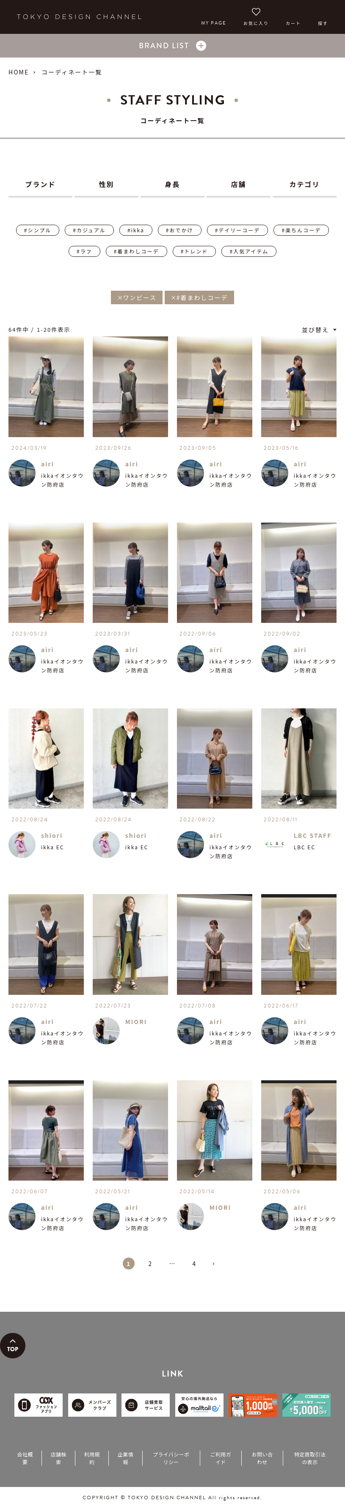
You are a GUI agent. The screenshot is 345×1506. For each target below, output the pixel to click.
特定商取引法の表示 (310, 1458)
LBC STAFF (313, 835)
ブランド (40, 184)
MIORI (136, 1021)
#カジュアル (89, 230)
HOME (18, 72)
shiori (52, 835)
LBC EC (304, 847)
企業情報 (125, 1458)
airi (47, 464)
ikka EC (52, 847)
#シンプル (37, 230)
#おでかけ (179, 230)
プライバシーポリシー (171, 1458)
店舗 (238, 184)
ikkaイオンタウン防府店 (62, 480)
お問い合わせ (262, 1458)
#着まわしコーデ (136, 251)
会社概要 (25, 1458)
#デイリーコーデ (237, 230)
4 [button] (195, 1263)
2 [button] (151, 1263)
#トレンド (194, 251)
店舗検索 (58, 1458)
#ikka (135, 230)
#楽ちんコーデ (301, 230)
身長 (172, 184)
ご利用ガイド (220, 1458)
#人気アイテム (248, 251)
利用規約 (92, 1458)
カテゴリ (304, 184)
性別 (106, 184)
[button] (217, 1267)
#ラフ (84, 251)
